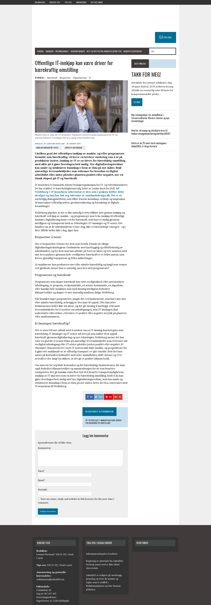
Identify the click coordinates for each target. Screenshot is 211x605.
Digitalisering (76, 78)
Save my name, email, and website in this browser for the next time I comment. (79, 492)
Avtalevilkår (173, 602)
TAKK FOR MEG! (147, 74)
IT (86, 78)
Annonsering (81, 2)
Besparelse (61, 78)
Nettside (38, 482)
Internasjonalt (58, 51)
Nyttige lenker (97, 2)
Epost (37, 473)
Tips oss (68, 2)
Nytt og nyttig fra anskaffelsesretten (100, 51)
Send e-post (66, 554)
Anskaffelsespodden (129, 51)
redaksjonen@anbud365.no (50, 568)
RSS (163, 602)
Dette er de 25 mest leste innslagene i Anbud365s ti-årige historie (156, 144)
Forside (36, 51)
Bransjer (46, 51)
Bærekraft (49, 78)
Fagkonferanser (74, 51)
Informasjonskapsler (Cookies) (101, 543)
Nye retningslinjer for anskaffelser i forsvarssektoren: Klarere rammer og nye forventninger (152, 118)
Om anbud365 (40, 2)
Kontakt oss (55, 2)
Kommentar (40, 441)
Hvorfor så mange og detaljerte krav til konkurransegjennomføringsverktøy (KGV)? (153, 132)
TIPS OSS (171, 37)
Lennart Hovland (52, 147)
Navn (37, 464)
